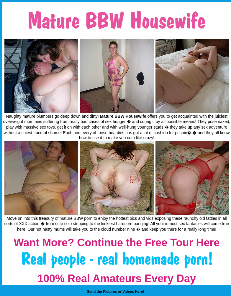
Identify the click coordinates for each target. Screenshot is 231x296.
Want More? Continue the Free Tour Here (116, 243)
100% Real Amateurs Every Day (116, 278)
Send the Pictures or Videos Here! (115, 292)
